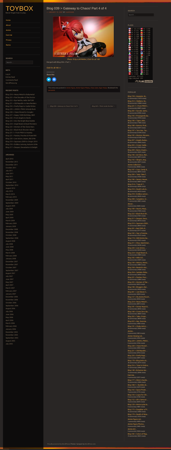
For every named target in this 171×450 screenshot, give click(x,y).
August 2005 (10, 341)
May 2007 (9, 282)
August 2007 (10, 273)
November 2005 (12, 335)
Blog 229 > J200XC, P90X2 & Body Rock (21, 109)
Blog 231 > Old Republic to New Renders (21, 103)
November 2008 (12, 232)
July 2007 (9, 276)
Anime (8, 30)
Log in (8, 74)
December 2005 (12, 332)
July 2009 (9, 209)
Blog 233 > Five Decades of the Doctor (20, 97)
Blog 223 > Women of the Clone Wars (20, 127)
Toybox (19, 8)
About (8, 25)
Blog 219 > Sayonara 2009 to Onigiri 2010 (21, 141)
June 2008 (10, 247)
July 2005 (9, 344)
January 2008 (11, 258)
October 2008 (11, 235)
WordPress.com (90, 444)
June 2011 (10, 173)
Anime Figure (70, 88)
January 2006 (11, 329)
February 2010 (11, 197)
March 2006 (10, 323)
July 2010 (9, 191)
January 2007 (11, 294)
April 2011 (9, 179)
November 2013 (12, 162)
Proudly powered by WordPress (58, 444)
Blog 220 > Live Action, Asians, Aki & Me (21, 138)
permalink (51, 90)
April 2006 (9, 320)
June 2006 (10, 314)
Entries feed (10, 77)
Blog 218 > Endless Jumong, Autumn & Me (22, 144)
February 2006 (11, 326)
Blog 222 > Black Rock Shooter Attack (20, 130)
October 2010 (11, 182)
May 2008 (9, 250)
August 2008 (10, 241)
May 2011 (9, 176)
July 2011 (9, 171)
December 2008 (12, 229)
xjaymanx (70, 12)
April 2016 (9, 159)
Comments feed (12, 80)
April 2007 (9, 285)
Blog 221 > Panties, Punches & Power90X (21, 135)
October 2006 (11, 303)
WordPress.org (11, 83)
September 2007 (12, 270)
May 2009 (9, 214)
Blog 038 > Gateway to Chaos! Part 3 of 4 (62, 106)
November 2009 (12, 200)
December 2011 (12, 165)
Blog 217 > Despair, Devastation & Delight (21, 147)
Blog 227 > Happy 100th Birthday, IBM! (20, 115)
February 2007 (11, 291)
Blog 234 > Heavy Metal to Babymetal (20, 94)
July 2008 (9, 244)
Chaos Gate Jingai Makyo (98, 88)
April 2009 (9, 217)
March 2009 (10, 220)
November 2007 (12, 264)
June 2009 (10, 212)
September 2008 (12, 238)
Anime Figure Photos (83, 88)
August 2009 (10, 206)
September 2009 (12, 203)
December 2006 (12, 297)
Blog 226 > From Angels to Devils (18, 118)
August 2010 (10, 188)
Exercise (9, 35)
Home (8, 20)
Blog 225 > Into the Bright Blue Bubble (20, 121)
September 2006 (12, 306)
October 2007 (11, 267)
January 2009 (11, 226)
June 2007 (10, 279)
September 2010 (12, 185)
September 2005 (12, 338)
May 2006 (9, 317)
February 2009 (11, 223)
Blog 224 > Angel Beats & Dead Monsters (21, 124)
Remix (8, 45)
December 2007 (12, 261)
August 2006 (10, 308)
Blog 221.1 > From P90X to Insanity (19, 133)
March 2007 (10, 288)
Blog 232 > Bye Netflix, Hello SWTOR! (20, 100)
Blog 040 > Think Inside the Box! (103, 106)
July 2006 (9, 311)
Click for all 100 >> (54, 68)
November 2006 (12, 300)
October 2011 (11, 168)
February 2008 (11, 256)
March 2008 (10, 253)
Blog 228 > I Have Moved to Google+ (19, 112)
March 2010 (10, 194)
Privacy (8, 40)
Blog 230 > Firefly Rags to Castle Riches (20, 106)
